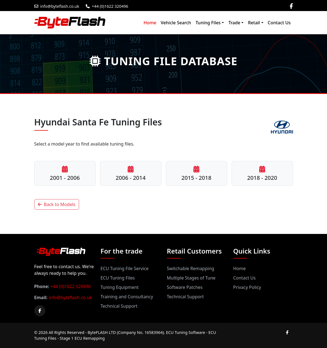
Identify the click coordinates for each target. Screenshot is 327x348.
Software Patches (185, 287)
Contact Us (279, 23)
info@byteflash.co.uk (56, 6)
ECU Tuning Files (118, 278)
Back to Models (56, 204)
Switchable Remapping (190, 268)
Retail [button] (254, 23)
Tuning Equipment (120, 287)
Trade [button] (234, 23)
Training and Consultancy (127, 297)
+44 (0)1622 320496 (107, 6)
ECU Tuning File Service (125, 268)
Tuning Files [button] (208, 23)
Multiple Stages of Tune (191, 278)
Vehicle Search (176, 23)
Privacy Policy (247, 287)
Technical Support (119, 306)
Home (149, 23)
